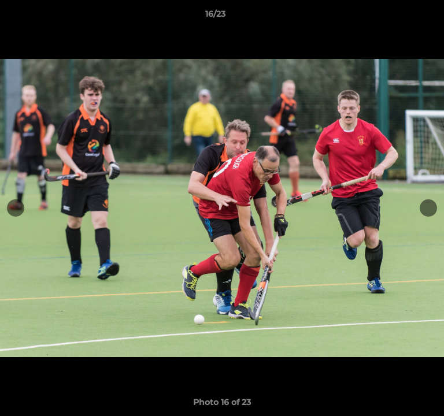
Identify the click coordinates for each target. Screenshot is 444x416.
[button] (402, 17)
